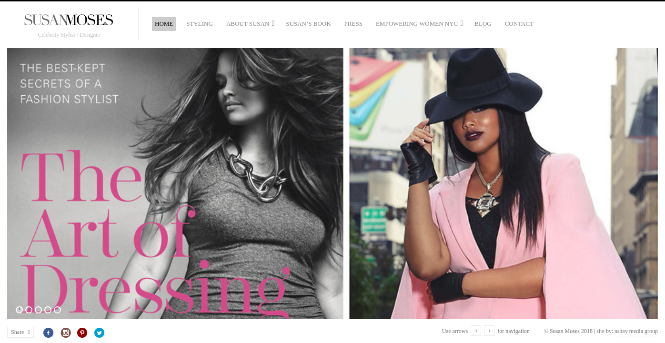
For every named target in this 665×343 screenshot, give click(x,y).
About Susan (247, 23)
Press (353, 23)
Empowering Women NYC (417, 23)
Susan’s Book (308, 23)
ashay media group (636, 331)
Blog (482, 23)
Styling (199, 23)
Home (164, 23)
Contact (519, 23)
